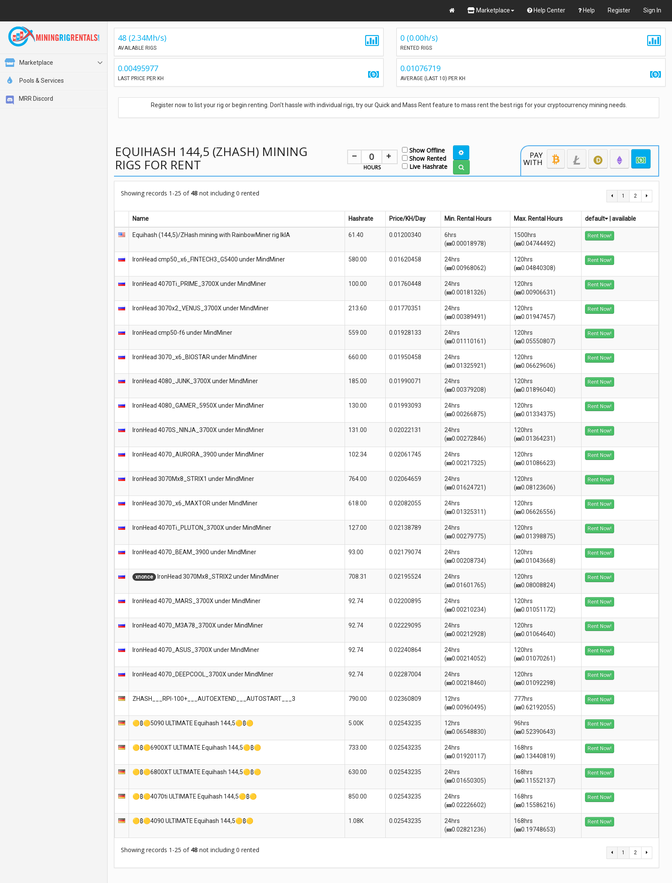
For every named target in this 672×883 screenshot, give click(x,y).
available (624, 218)
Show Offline (423, 149)
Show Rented (424, 158)
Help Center (546, 10)
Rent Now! (600, 236)
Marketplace (491, 10)
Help (586, 10)
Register (619, 10)
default (596, 218)
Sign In (652, 10)
